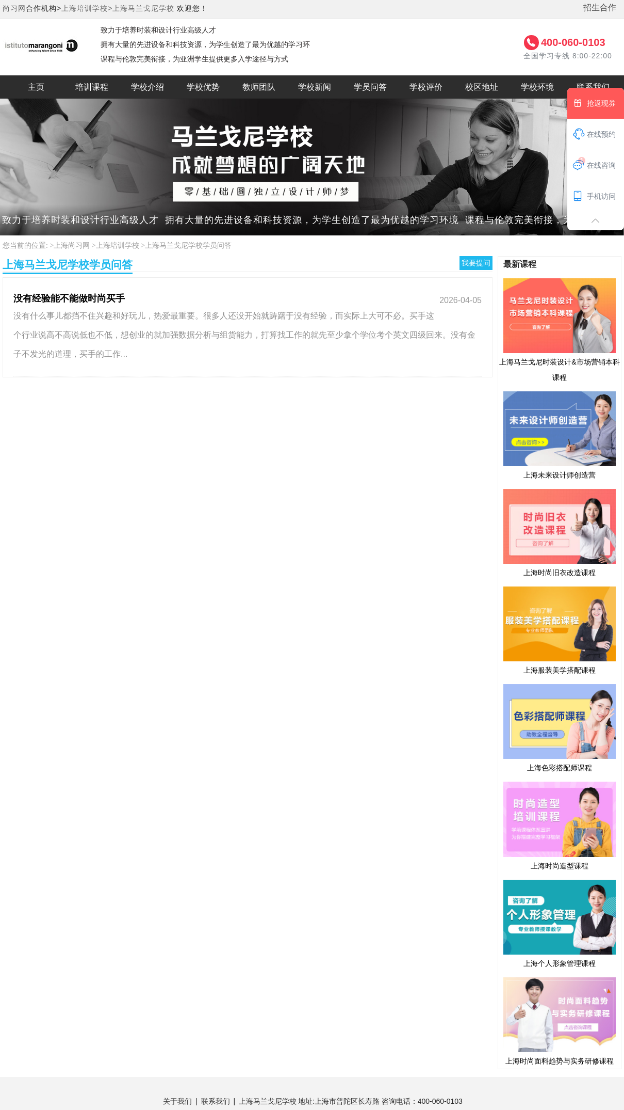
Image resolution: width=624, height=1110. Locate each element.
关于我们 (177, 1101)
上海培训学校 (117, 245)
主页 (36, 87)
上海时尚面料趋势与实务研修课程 (559, 1020)
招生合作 (599, 7)
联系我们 (215, 1101)
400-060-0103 (573, 42)
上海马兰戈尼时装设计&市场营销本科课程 (559, 329)
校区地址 (481, 87)
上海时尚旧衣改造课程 (559, 532)
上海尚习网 (72, 245)
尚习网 (14, 8)
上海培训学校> (86, 8)
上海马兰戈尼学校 (143, 8)
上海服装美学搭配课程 (559, 629)
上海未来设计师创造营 (559, 434)
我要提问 (476, 263)
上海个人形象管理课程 (559, 923)
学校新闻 (314, 87)
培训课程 (91, 87)
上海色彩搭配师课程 (559, 727)
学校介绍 (147, 87)
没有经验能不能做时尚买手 (69, 298)
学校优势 (203, 87)
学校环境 (537, 87)
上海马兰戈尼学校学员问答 (188, 245)
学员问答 (370, 87)
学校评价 (425, 87)
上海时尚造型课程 (559, 825)
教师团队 (258, 87)
